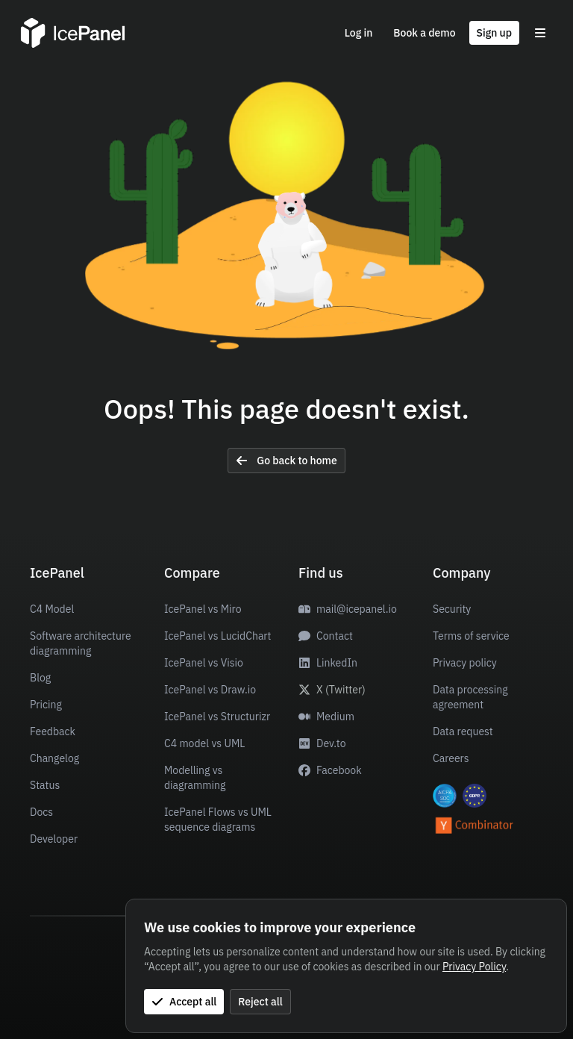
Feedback (52, 731)
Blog (40, 677)
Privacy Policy (474, 966)
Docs (41, 812)
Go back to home (286, 460)
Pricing (46, 704)
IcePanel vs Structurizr (217, 716)
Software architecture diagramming (80, 643)
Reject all (260, 1001)
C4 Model (52, 609)
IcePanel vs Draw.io (210, 689)
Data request (463, 731)
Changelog (54, 758)
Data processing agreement (470, 697)
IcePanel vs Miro (203, 609)
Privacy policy (465, 663)
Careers (451, 758)
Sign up (494, 33)
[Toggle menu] (540, 33)
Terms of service (471, 636)
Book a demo (424, 33)
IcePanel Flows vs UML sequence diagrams (218, 819)
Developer (54, 839)
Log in (359, 33)
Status (45, 785)
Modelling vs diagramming (194, 778)
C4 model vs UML (204, 743)
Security (452, 609)
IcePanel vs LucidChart (217, 636)
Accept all (183, 1001)
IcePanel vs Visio (203, 663)
